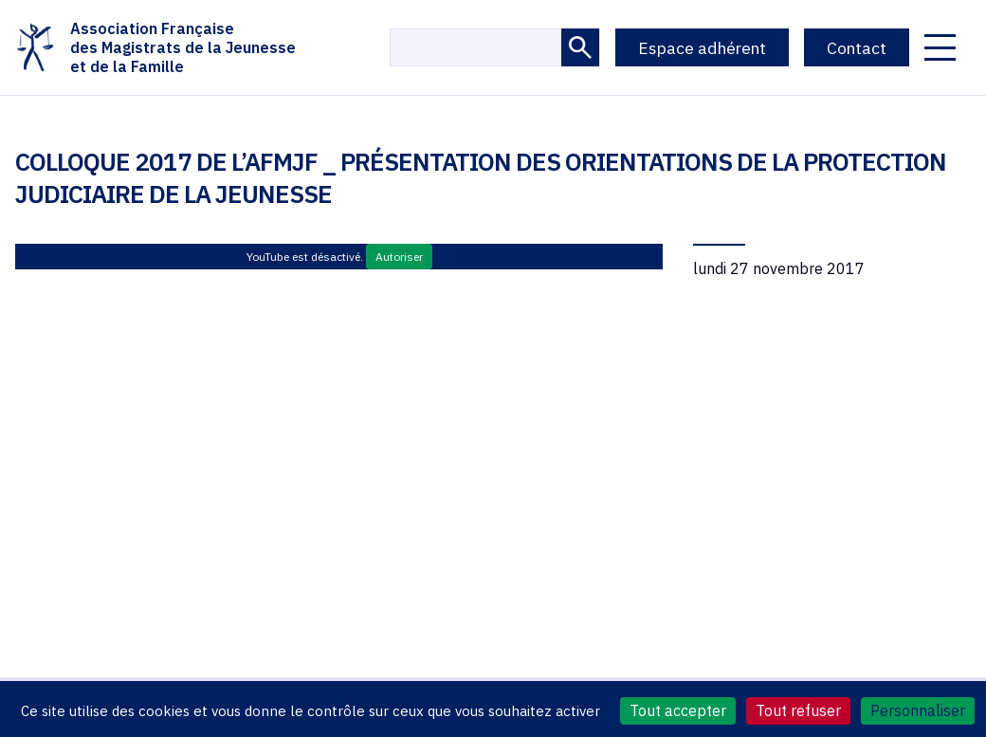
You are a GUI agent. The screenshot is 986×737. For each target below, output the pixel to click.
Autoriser (399, 256)
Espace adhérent (702, 48)
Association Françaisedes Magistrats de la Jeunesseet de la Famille (155, 48)
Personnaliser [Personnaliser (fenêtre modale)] (917, 710)
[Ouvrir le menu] (940, 47)
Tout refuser (798, 710)
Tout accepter (678, 710)
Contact (856, 48)
